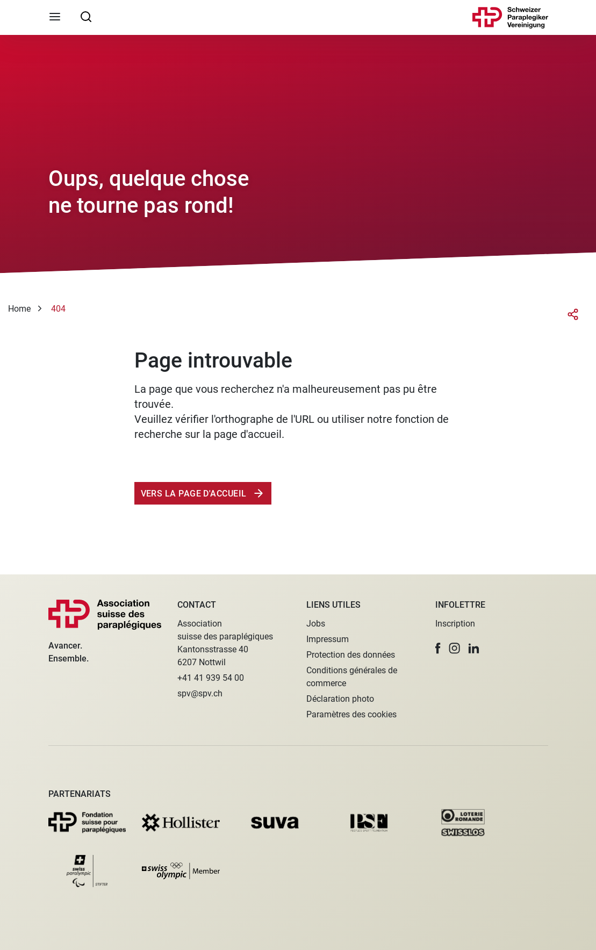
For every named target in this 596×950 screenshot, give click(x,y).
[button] (438, 648)
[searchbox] (85, 16)
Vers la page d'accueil (195, 493)
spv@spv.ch (199, 693)
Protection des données (350, 655)
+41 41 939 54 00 (210, 678)
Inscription (455, 623)
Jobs (315, 623)
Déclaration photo (340, 699)
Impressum (327, 639)
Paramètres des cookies (351, 714)
